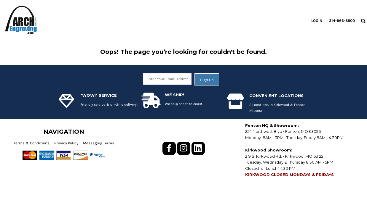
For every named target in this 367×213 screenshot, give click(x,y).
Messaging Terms (98, 143)
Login (316, 20)
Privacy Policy (66, 143)
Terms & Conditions (32, 143)
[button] (363, 20)
